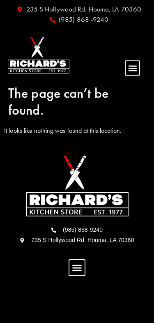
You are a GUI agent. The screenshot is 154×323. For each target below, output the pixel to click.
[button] (132, 68)
